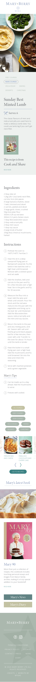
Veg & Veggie (10, 86)
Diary (18, 658)
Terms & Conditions (18, 645)
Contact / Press (13, 654)
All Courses (18, 408)
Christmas (21, 90)
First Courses (11, 77)
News (28, 654)
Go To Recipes (18, 471)
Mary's (18, 597)
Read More (7, 170)
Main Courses (11, 82)
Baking (22, 86)
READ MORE (7, 587)
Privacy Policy (12, 649)
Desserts (9, 90)
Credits (11, 673)
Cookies (27, 649)
